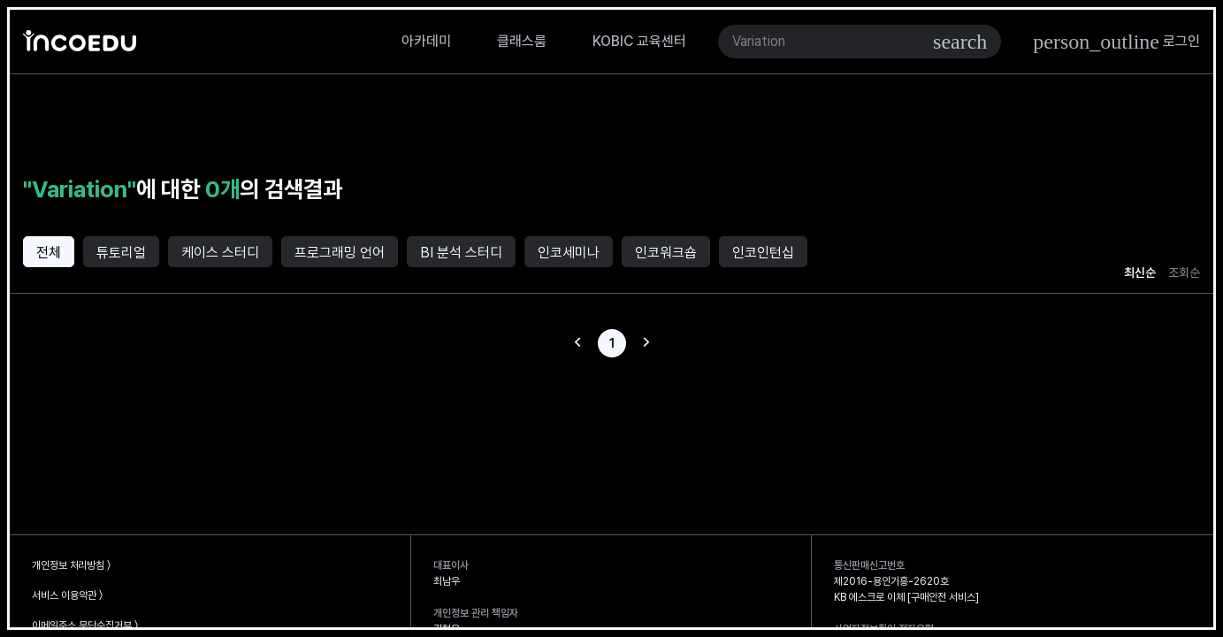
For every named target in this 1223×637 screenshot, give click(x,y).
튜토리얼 (121, 252)
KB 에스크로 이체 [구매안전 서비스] (906, 597)
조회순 (1184, 272)
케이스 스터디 (220, 252)
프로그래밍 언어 (339, 252)
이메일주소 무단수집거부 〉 (85, 625)
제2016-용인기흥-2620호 (891, 581)
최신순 (1140, 272)
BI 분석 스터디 (461, 252)
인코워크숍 (666, 252)
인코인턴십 (763, 252)
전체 (48, 252)
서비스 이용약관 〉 (67, 595)
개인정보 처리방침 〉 (71, 565)
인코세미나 (569, 252)
